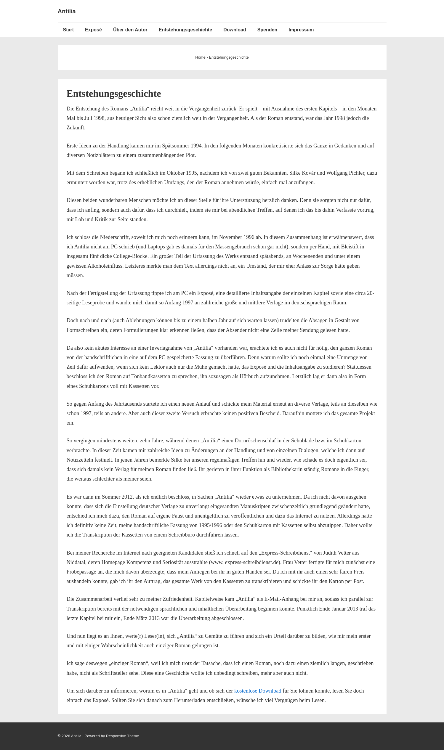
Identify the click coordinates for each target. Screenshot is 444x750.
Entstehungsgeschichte (185, 29)
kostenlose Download (257, 691)
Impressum (301, 29)
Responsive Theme (122, 736)
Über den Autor (130, 29)
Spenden (267, 29)
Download (234, 29)
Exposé (93, 29)
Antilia (67, 11)
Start (68, 29)
